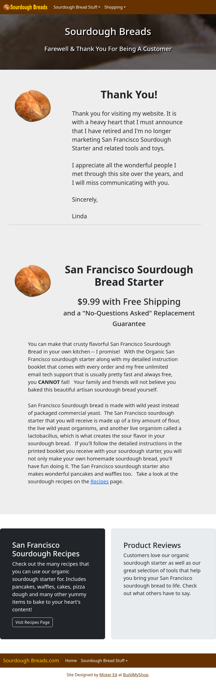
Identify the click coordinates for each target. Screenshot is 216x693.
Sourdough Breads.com (31, 660)
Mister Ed (108, 675)
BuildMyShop (135, 675)
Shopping (113, 7)
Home (71, 660)
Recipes (100, 481)
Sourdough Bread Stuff (75, 7)
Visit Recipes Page (32, 622)
